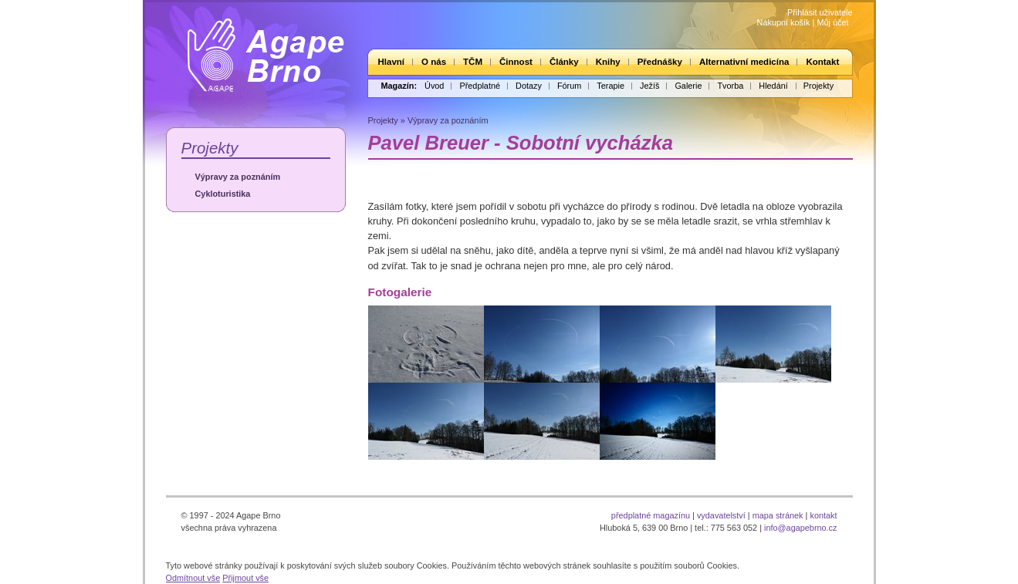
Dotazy (529, 85)
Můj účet (832, 22)
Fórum (569, 85)
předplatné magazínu (650, 515)
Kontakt (822, 61)
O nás (433, 61)
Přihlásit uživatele (820, 12)
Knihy (608, 61)
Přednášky (660, 61)
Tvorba (730, 85)
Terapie (610, 85)
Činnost (516, 61)
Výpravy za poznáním (238, 176)
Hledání (773, 85)
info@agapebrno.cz (800, 527)
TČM (472, 61)
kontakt (823, 515)
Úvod (434, 85)
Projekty (818, 85)
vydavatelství (721, 515)
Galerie (688, 85)
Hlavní (391, 61)
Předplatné (479, 85)
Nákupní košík (783, 22)
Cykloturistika (223, 193)
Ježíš (649, 85)
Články (564, 61)
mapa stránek (778, 515)
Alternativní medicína (744, 61)
